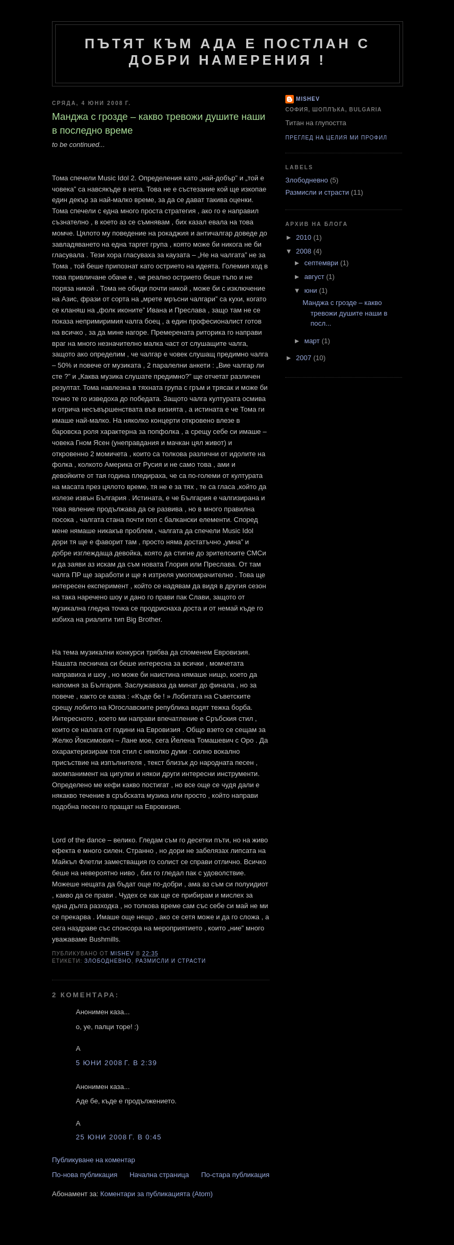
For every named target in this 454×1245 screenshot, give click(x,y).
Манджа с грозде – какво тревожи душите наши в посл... (344, 313)
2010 (304, 237)
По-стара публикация (235, 1175)
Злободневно (108, 961)
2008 (304, 251)
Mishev (308, 99)
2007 (304, 358)
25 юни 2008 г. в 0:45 (119, 1137)
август (315, 277)
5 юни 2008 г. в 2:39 (116, 1063)
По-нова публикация (84, 1175)
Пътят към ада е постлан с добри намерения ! (228, 52)
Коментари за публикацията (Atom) (156, 1194)
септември (322, 263)
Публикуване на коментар (93, 1160)
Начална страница (159, 1175)
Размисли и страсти (170, 961)
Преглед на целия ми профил (336, 138)
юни (311, 290)
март (313, 341)
